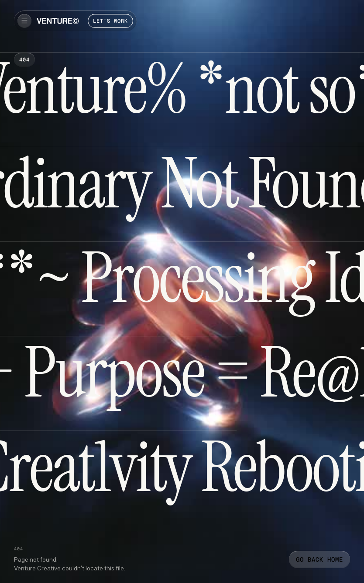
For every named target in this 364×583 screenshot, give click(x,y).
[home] (58, 21)
